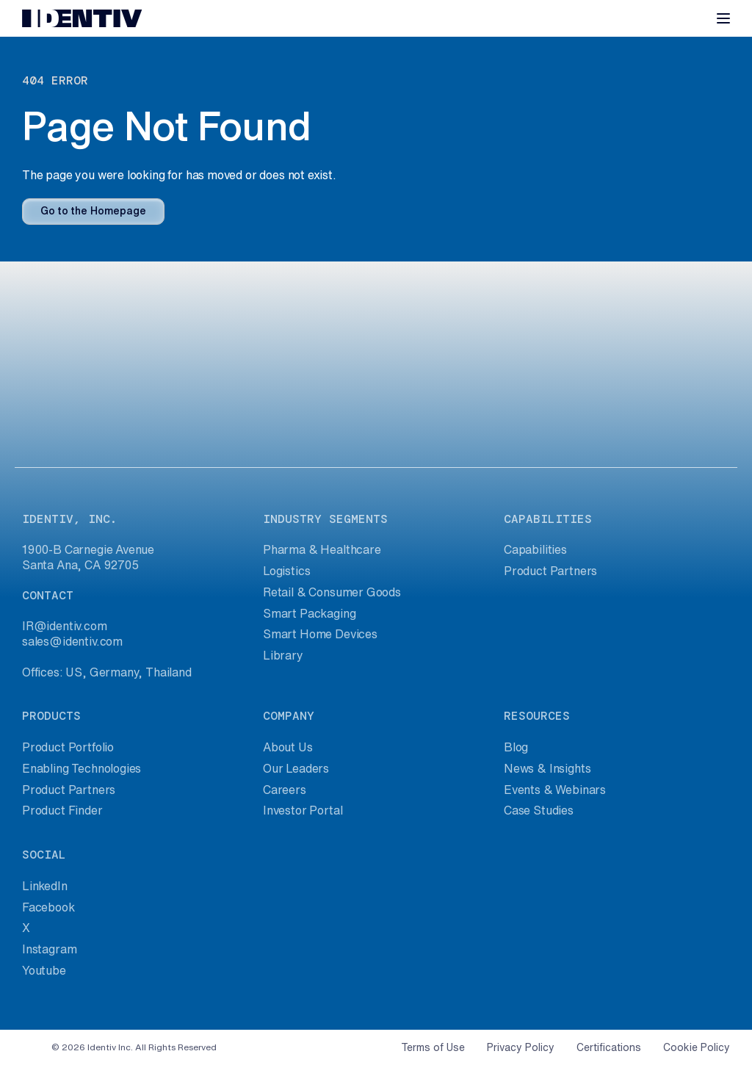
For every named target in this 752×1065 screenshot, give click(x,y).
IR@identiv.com (64, 626)
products (51, 715)
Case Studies (539, 810)
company (288, 715)
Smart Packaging (309, 613)
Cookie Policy (696, 1047)
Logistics (286, 571)
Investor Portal (302, 810)
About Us (288, 747)
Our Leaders (296, 768)
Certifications (608, 1047)
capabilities (548, 519)
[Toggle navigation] (723, 18)
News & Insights (547, 768)
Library (283, 655)
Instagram (49, 949)
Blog (516, 747)
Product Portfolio (68, 747)
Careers (284, 789)
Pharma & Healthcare (322, 549)
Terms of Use (433, 1047)
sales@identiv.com (72, 641)
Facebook (48, 907)
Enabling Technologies (81, 768)
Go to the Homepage (93, 211)
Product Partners (550, 571)
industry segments (325, 519)
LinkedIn (45, 886)
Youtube (44, 970)
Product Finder (62, 810)
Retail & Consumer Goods (332, 592)
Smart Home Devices (320, 634)
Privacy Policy (520, 1047)
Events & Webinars (555, 789)
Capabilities (535, 549)
